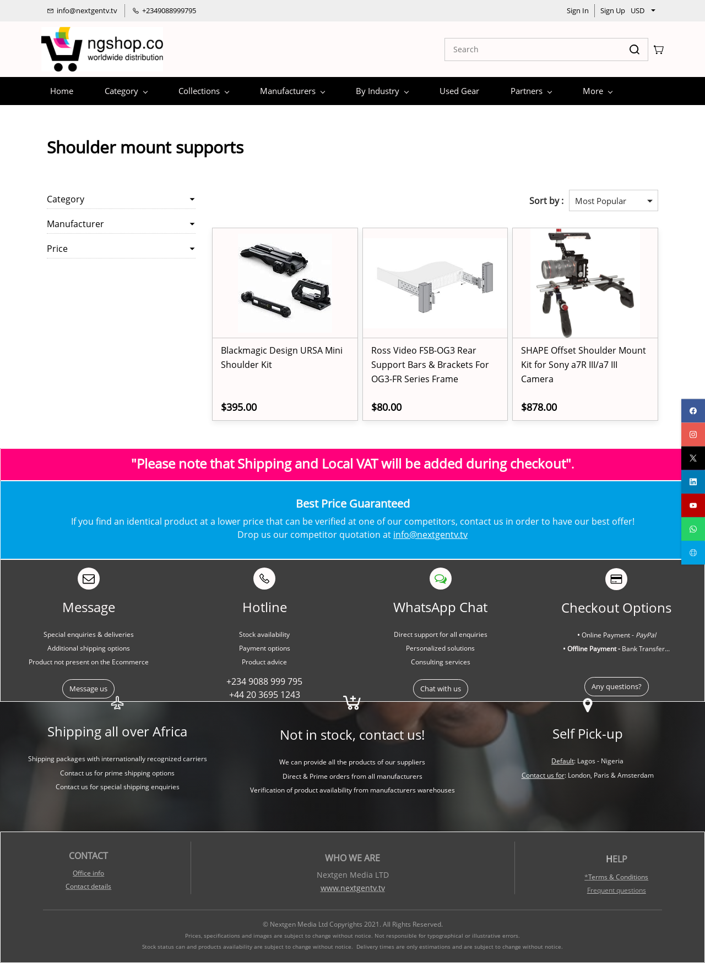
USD (637, 10)
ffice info (91, 873)
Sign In (578, 10)
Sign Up (612, 10)
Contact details (88, 886)
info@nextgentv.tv (430, 535)
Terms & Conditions (618, 877)
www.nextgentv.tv (353, 888)
